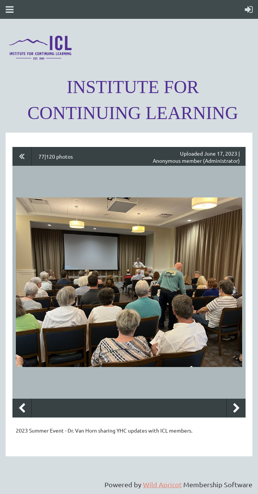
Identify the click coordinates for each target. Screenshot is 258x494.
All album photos (22, 156)
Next (236, 408)
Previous (21, 408)
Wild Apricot (162, 484)
